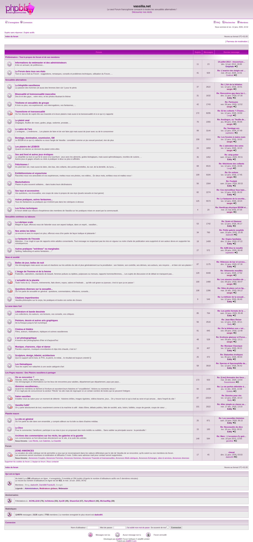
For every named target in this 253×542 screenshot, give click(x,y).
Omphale (229, 66)
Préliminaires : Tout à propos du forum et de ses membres (32, 57)
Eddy (229, 98)
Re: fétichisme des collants (231, 164)
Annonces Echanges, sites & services (155, 458)
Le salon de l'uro (23, 129)
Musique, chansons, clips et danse (32, 346)
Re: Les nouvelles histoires (231, 418)
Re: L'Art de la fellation (231, 84)
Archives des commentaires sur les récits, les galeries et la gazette (49, 435)
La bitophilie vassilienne (27, 85)
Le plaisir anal (22, 120)
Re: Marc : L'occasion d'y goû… (231, 436)
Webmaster (63, 488)
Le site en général (24, 419)
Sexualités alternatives (16, 80)
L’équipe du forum (38, 462)
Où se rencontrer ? (24, 377)
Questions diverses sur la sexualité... (34, 289)
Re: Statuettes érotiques (231, 355)
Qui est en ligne (12, 474)
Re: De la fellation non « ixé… (231, 328)
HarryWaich (89, 501)
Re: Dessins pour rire (231, 395)
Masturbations (22, 182)
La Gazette (56, 441)
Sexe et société (12, 257)
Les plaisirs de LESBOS (27, 146)
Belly (230, 324)
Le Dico (19, 428)
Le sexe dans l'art (13, 306)
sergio (230, 89)
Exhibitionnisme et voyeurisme (31, 173)
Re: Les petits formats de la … (232, 311)
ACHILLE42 (34, 501)
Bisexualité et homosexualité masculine (35, 94)
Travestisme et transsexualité (30, 111)
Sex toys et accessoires (27, 191)
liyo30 (62, 501)
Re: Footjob (231, 181)
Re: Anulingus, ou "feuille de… (231, 119)
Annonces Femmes (54, 458)
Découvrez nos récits (142, 12)
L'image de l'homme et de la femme (33, 271)
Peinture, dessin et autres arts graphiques (36, 320)
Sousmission (229, 382)
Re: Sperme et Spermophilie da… (231, 363)
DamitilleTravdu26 (47, 485)
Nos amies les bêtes (25, 231)
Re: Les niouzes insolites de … (231, 279)
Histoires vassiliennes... (27, 386)
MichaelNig (105, 501)
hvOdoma (49, 501)
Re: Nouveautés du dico (231, 427)
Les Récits (33, 441)
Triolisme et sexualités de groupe (32, 103)
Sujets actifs (29, 32)
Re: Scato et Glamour (232, 221)
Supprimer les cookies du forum (17, 462)
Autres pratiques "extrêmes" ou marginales (37, 249)
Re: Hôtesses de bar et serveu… (231, 262)
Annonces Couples (37, 458)
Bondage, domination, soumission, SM (35, 138)
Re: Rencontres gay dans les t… (231, 93)
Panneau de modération (236, 41)
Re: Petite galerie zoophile (231, 230)
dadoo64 (230, 235)
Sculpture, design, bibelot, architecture (35, 355)
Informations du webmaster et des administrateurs (41, 62)
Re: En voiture (231, 172)
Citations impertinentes (27, 298)
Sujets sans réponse (13, 32)
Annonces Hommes (72, 458)
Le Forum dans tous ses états (30, 71)
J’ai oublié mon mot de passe (138, 528)
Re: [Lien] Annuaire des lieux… (231, 377)
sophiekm (229, 133)
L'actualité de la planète (27, 280)
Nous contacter (53, 462)
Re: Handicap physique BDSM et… (231, 207)
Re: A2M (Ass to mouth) (231, 248)
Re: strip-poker (231, 155)
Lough (229, 115)
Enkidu (230, 391)
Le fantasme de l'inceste (27, 239)
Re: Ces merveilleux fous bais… (231, 190)
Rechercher (228, 22)
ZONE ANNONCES (24, 450)
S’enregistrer (12, 22)
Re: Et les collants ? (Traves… (232, 111)
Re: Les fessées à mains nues (232, 137)
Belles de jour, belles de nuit (29, 263)
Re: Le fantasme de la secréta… (231, 199)
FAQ (217, 22)
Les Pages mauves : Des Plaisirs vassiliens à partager (30, 373)
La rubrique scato (24, 222)
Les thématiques (23, 364)
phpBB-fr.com (131, 541)
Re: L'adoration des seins (231, 146)
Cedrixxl (229, 75)
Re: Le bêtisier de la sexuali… (231, 297)
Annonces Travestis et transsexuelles (98, 458)
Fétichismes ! (22, 164)
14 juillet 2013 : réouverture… (231, 62)
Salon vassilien (23, 396)
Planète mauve (12, 413)
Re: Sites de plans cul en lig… (231, 288)
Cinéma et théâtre (24, 329)
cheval (231, 452)
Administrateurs (32, 488)
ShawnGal (74, 501)
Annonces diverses (181, 458)
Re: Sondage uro (231, 128)
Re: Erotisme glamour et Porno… (231, 337)
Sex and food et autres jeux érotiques (34, 154)
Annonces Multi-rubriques (127, 458)
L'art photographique (26, 338)
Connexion (26, 22)
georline (229, 441)
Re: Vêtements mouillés (231, 271)
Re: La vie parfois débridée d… (231, 387)
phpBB (118, 539)
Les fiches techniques (26, 208)
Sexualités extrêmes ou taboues (20, 217)
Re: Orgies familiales (231, 239)
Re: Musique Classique (231, 346)
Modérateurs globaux (48, 488)
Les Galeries (44, 441)
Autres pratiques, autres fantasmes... (34, 199)
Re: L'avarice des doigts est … (231, 70)
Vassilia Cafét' (22, 405)
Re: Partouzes (231, 102)
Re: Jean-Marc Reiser (232, 320)
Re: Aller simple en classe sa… (231, 404)
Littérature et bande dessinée (30, 311)
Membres (242, 22)
